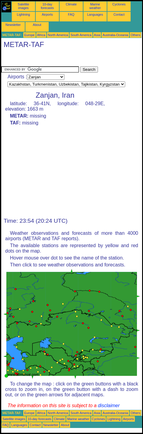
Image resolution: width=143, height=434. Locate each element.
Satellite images (23, 6)
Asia (97, 35)
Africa (41, 35)
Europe (29, 35)
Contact (119, 14)
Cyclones (119, 4)
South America (80, 35)
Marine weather (95, 6)
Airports (47, 14)
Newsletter (13, 25)
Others (135, 35)
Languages (95, 14)
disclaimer (109, 405)
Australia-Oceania (115, 35)
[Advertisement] (49, 58)
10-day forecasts (47, 6)
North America (58, 35)
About (37, 25)
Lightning (23, 14)
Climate (71, 4)
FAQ (71, 14)
